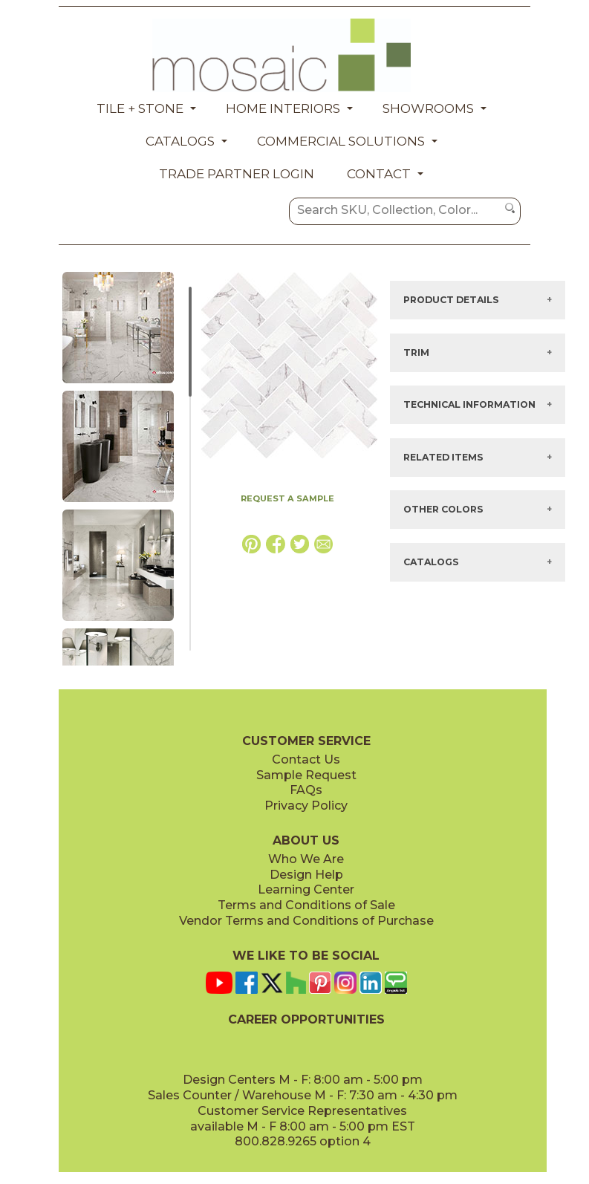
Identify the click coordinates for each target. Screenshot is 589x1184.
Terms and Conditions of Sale (306, 905)
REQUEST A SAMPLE (287, 498)
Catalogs (180, 141)
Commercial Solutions (341, 141)
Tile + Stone (140, 108)
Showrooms (428, 108)
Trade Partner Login (236, 173)
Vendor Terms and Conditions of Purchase (306, 921)
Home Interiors (283, 108)
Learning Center (306, 889)
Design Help (306, 875)
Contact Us (306, 759)
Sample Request (306, 775)
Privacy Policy (306, 805)
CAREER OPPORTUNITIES (306, 1019)
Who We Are (306, 859)
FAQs (306, 790)
